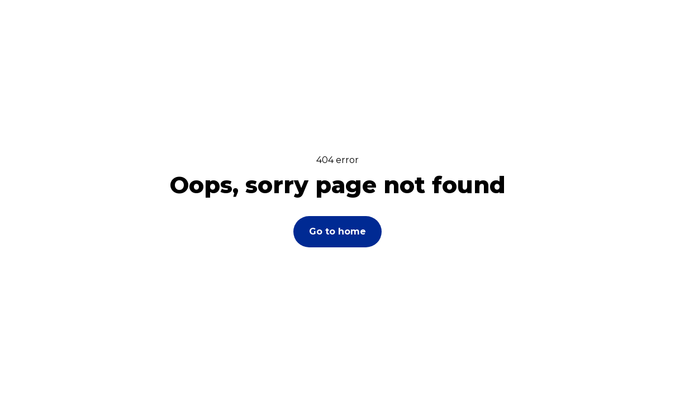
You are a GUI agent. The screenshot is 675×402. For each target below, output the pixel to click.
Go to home (337, 231)
